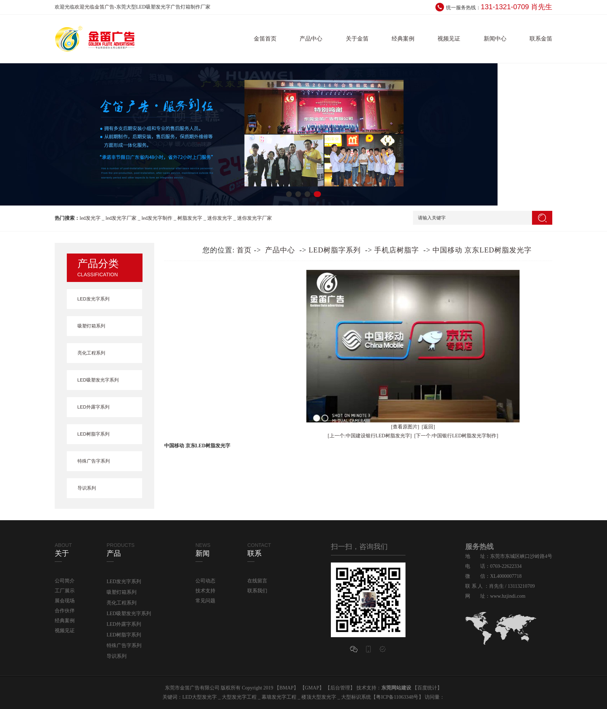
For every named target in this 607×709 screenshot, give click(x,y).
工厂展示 (65, 590)
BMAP (286, 688)
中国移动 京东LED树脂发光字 (482, 250)
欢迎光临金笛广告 (94, 7)
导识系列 (86, 488)
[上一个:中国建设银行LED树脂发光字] (370, 435)
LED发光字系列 (93, 299)
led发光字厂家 (121, 218)
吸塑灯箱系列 (91, 326)
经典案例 (403, 39)
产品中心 (311, 39)
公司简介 (65, 580)
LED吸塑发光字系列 (98, 380)
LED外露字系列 (93, 407)
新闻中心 (495, 39)
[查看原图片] (405, 427)
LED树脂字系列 (93, 434)
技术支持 (205, 590)
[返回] (428, 427)
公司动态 (205, 580)
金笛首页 (265, 39)
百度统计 (427, 688)
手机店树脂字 (396, 250)
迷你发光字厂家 (254, 218)
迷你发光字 (219, 218)
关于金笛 (357, 39)
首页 (244, 250)
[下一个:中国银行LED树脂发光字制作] (456, 435)
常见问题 (205, 600)
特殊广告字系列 (93, 461)
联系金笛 (541, 39)
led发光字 (90, 218)
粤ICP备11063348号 (397, 697)
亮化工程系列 (91, 353)
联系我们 (257, 590)
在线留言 (257, 580)
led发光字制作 (156, 218)
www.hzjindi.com (507, 596)
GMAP (312, 688)
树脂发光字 (189, 218)
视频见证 (448, 39)
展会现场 (65, 600)
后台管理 (340, 688)
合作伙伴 (65, 610)
